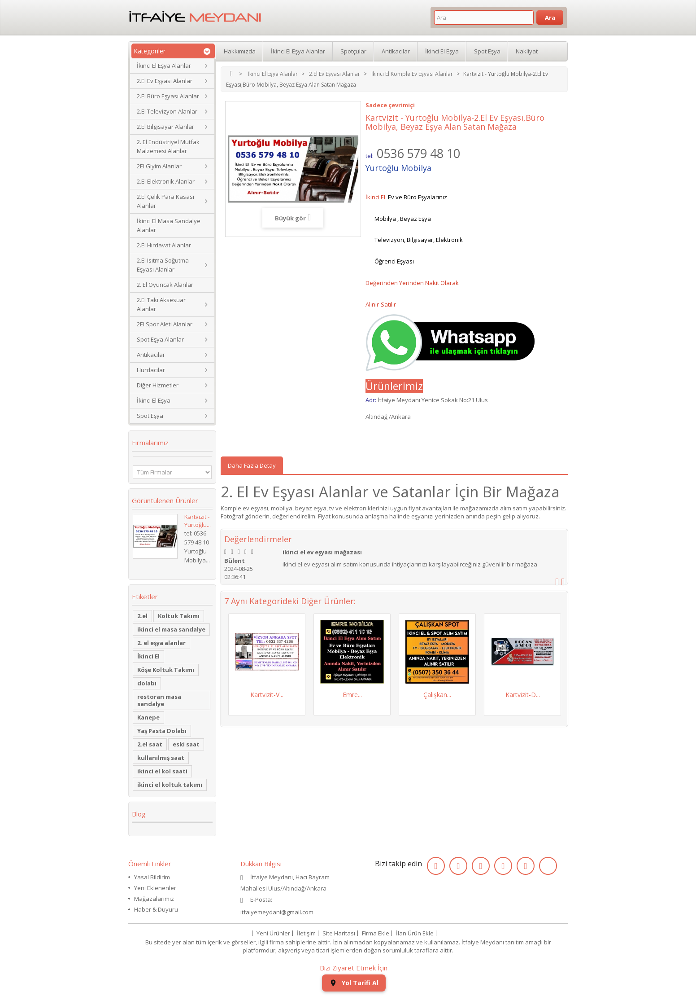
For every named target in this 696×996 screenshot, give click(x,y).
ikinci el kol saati (162, 771)
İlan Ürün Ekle (415, 933)
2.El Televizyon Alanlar (167, 111)
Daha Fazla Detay (252, 465)
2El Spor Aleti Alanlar (164, 324)
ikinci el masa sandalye (171, 629)
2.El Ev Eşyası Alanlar (164, 81)
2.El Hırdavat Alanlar (164, 245)
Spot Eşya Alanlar (160, 339)
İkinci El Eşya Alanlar (164, 65)
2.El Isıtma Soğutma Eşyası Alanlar (163, 264)
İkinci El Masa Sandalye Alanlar (168, 225)
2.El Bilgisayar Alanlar (165, 127)
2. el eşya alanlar (161, 643)
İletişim (306, 933)
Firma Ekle (375, 933)
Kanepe (148, 717)
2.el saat (149, 744)
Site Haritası (338, 933)
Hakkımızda (240, 51)
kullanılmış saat (160, 758)
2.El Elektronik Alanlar (166, 181)
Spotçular (353, 51)
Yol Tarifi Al (353, 982)
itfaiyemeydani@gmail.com (276, 912)
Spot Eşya (150, 416)
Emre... (352, 694)
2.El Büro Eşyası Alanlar (168, 96)
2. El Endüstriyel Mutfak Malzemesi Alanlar (168, 146)
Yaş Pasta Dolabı (162, 731)
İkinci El (148, 656)
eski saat (186, 744)
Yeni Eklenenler (155, 888)
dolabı (147, 683)
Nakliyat (527, 51)
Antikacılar (151, 355)
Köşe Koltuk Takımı (165, 670)
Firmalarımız (150, 442)
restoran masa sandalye (159, 700)
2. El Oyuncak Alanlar (165, 285)
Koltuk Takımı (179, 616)
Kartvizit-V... (266, 694)
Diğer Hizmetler (157, 385)
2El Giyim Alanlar (159, 166)
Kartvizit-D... (522, 694)
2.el (142, 616)
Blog (139, 813)
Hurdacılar (151, 370)
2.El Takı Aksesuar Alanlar (161, 304)
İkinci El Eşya (153, 400)
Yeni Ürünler (273, 933)
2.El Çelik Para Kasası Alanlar (165, 201)
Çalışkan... (437, 694)
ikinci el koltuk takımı (169, 785)
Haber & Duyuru (156, 909)
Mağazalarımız (154, 899)
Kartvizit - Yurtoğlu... (197, 521)
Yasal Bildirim (152, 877)
